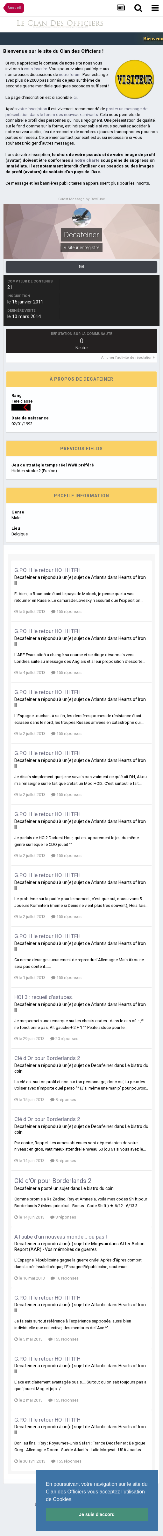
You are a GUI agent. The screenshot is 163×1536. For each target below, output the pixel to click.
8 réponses (63, 1099)
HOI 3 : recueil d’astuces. (43, 997)
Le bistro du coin (97, 1188)
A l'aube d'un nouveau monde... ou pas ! (60, 1237)
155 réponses (66, 611)
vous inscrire (35, 68)
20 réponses (64, 1038)
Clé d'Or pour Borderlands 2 (47, 1058)
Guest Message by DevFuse (81, 199)
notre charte (87, 160)
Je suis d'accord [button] (97, 1514)
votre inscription (32, 108)
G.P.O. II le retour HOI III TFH (47, 570)
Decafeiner (25, 577)
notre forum (70, 74)
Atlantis (99, 577)
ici (75, 97)
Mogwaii (99, 1243)
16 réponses (65, 1278)
